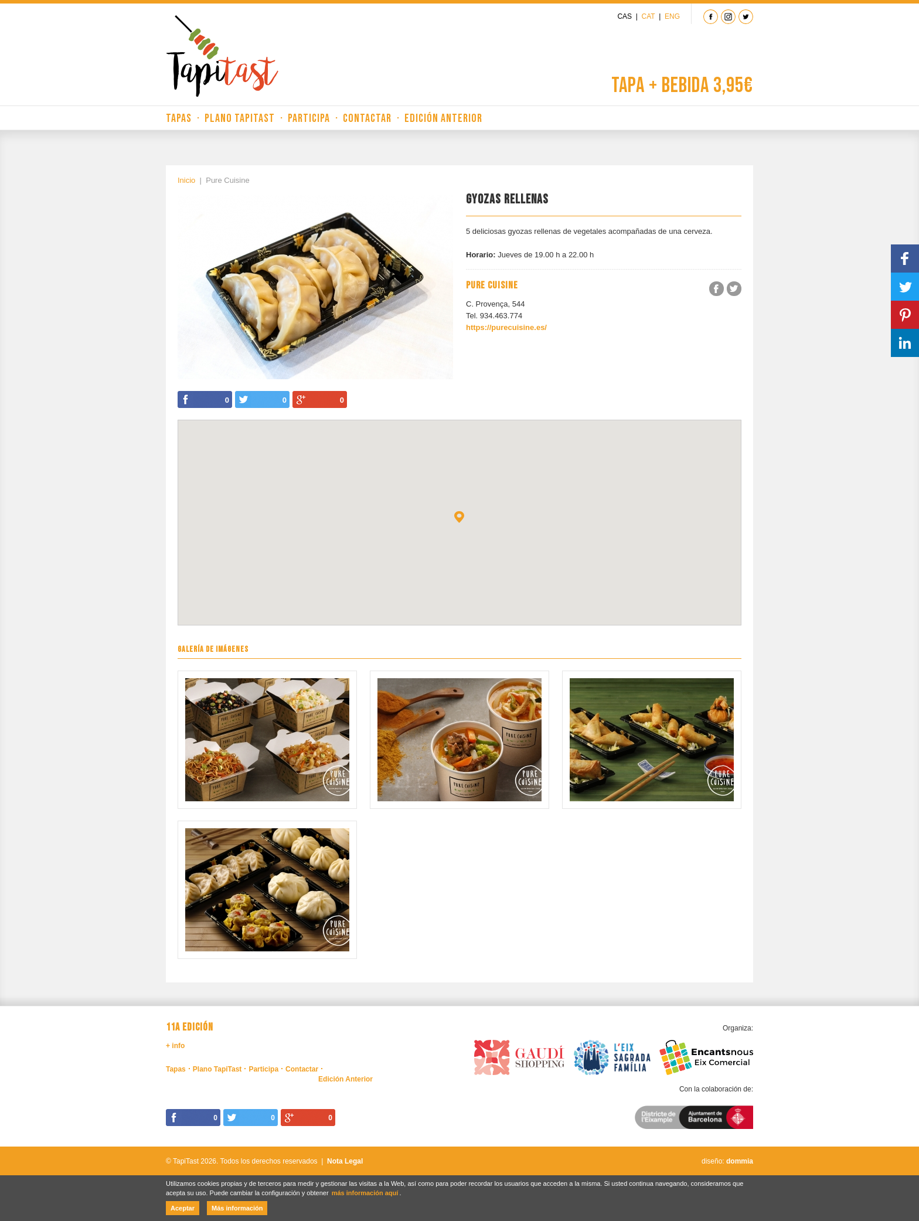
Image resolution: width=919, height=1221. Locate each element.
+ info (175, 1046)
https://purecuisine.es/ (506, 327)
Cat (648, 16)
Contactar (367, 118)
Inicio (186, 180)
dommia (739, 1161)
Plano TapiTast (240, 118)
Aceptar (183, 1208)
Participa (309, 118)
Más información (237, 1208)
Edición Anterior (443, 118)
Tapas (179, 118)
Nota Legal (345, 1161)
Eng (672, 16)
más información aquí (365, 1192)
